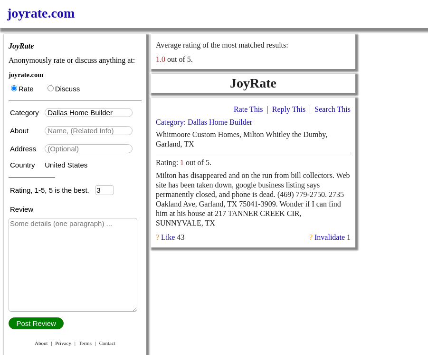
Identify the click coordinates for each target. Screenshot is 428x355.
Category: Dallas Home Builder (204, 122)
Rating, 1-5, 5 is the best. (52, 190)
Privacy (63, 343)
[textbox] (89, 112)
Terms (85, 343)
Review (21, 209)
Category (26, 112)
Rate (22, 89)
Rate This (248, 109)
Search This (332, 109)
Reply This (288, 109)
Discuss (64, 89)
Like (168, 237)
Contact (107, 343)
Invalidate (329, 237)
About (20, 131)
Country (23, 165)
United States (66, 165)
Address (24, 149)
